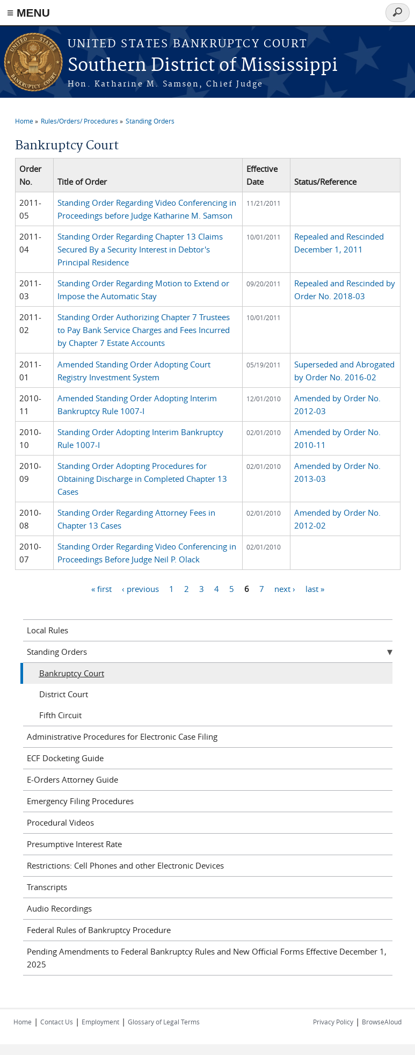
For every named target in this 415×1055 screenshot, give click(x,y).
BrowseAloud (382, 1021)
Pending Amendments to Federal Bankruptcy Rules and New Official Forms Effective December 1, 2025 (207, 958)
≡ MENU (28, 12)
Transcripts (47, 886)
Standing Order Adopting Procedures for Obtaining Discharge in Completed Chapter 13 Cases (142, 478)
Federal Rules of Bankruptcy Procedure (99, 929)
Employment (100, 1021)
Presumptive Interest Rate (74, 844)
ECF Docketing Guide (65, 758)
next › (284, 588)
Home (24, 121)
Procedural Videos (60, 822)
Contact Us (56, 1021)
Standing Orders (150, 121)
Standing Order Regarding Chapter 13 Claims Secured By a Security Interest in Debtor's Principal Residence (140, 249)
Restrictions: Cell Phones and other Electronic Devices (125, 865)
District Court (63, 694)
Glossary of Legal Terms (164, 1021)
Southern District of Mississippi (203, 66)
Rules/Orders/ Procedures (79, 121)
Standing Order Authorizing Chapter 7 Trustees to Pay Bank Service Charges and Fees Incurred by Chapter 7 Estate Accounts (143, 330)
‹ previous (140, 588)
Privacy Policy (333, 1021)
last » (314, 588)
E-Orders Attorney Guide (72, 779)
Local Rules (47, 630)
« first (101, 588)
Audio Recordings (59, 908)
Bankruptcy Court (71, 673)
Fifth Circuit (60, 715)
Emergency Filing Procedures (80, 801)
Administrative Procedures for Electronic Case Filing (122, 736)
